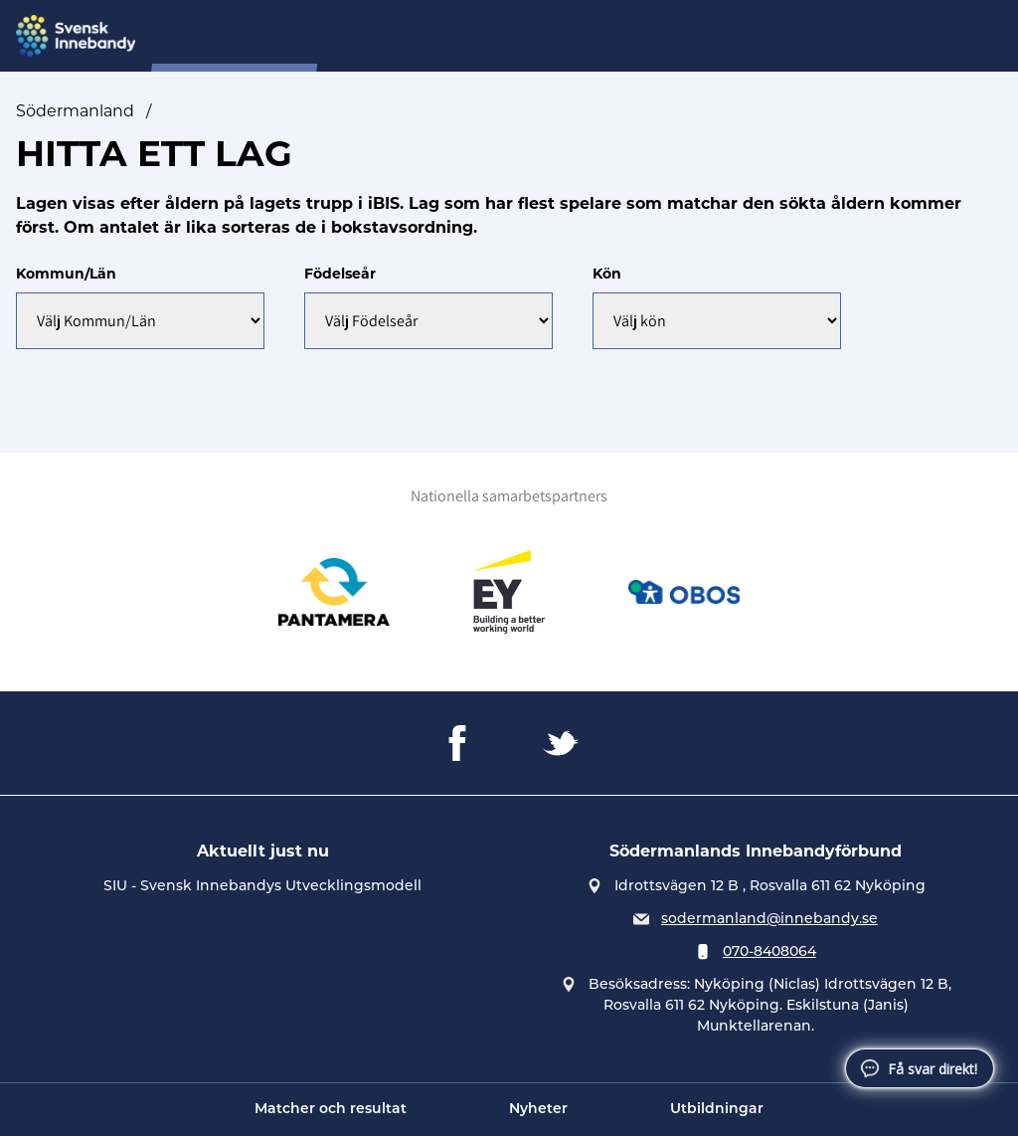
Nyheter (538, 1109)
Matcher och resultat (330, 1109)
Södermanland (75, 110)
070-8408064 (769, 951)
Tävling (763, 36)
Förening (675, 36)
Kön (607, 274)
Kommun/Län (66, 274)
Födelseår (340, 274)
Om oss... (384, 36)
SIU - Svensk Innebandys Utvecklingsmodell (262, 885)
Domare (584, 36)
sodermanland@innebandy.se (769, 918)
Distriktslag (485, 36)
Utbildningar (717, 1109)
